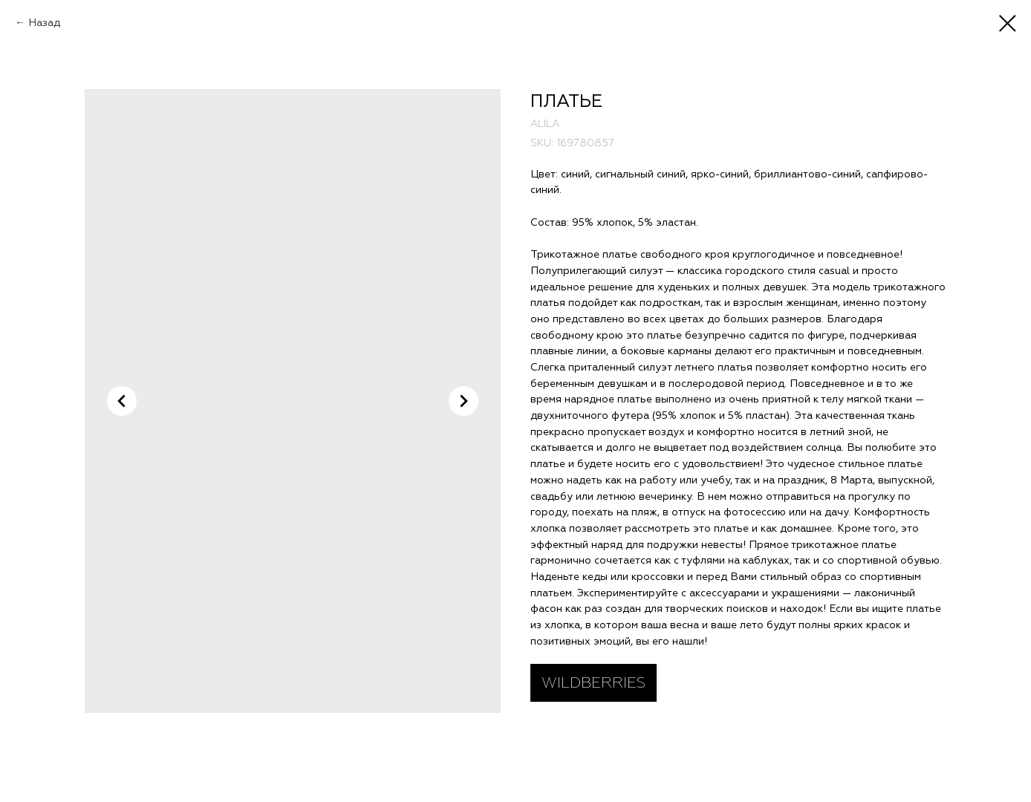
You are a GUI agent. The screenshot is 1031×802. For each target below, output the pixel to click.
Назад (44, 22)
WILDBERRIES (593, 683)
